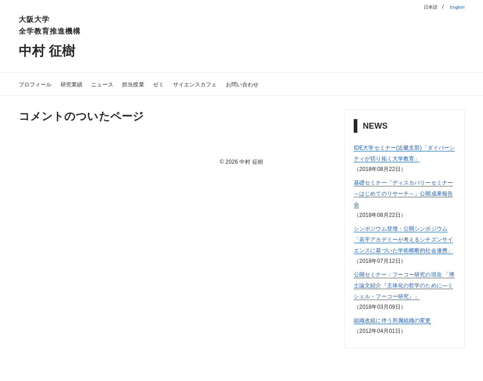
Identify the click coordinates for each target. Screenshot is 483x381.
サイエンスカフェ (227, 84)
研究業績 (83, 84)
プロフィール (39, 84)
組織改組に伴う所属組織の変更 (402, 352)
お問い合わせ (285, 84)
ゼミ (185, 84)
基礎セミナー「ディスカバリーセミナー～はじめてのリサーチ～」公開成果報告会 (402, 204)
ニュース (119, 84)
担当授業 (155, 84)
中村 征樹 (54, 49)
